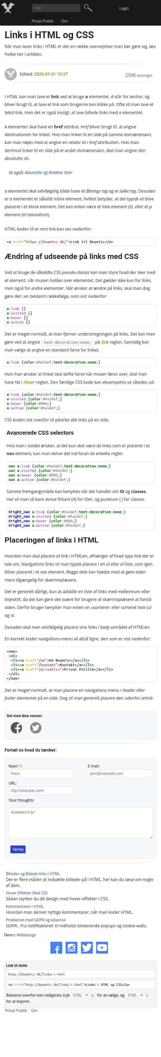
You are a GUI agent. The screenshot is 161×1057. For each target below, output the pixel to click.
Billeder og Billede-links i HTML (33, 879)
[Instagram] (71, 954)
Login (124, 8)
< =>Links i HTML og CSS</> (69, 990)
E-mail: (93, 766)
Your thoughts (21, 800)
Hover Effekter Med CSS (27, 898)
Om (64, 21)
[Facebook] (56, 954)
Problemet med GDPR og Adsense (36, 925)
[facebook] (16, 728)
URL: (13, 783)
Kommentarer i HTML (25, 912)
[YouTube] (102, 954)
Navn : (15, 766)
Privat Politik (43, 21)
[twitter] (36, 728)
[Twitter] (87, 954)
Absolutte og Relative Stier (48, 172)
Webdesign (26, 940)
